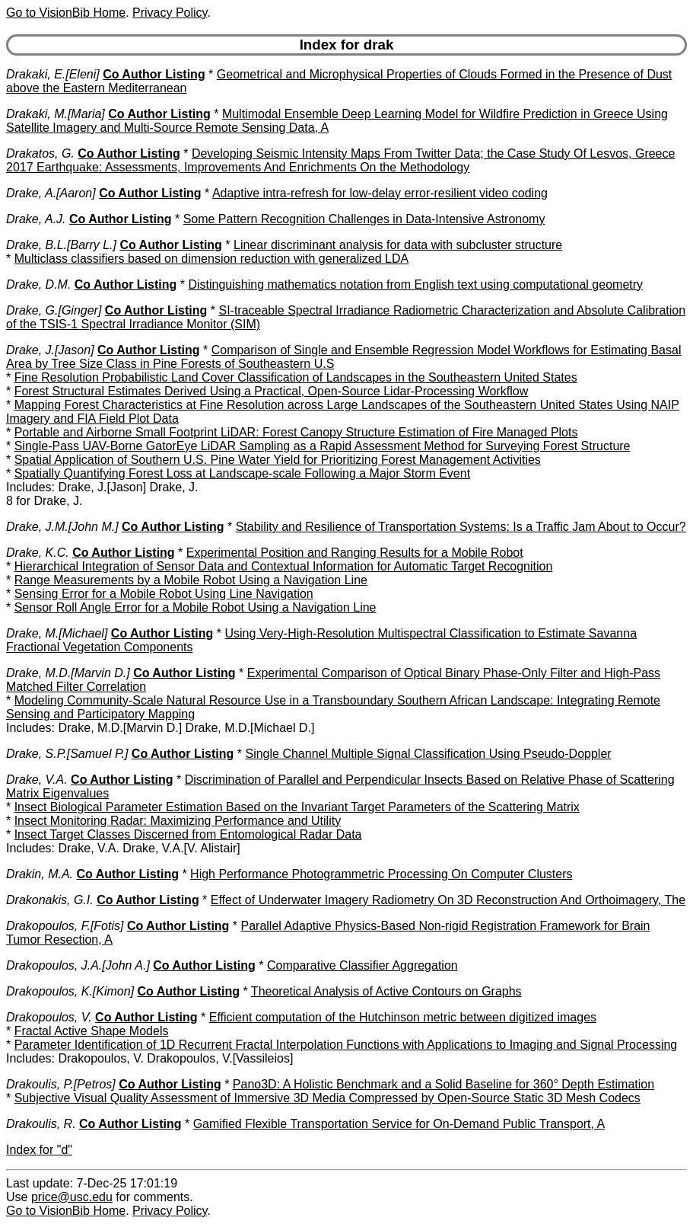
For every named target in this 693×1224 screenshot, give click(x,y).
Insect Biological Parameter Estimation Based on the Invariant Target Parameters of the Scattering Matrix (297, 807)
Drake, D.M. (38, 284)
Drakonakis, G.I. (50, 899)
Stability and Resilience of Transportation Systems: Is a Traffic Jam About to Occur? (461, 526)
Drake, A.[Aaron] (51, 193)
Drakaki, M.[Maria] (55, 113)
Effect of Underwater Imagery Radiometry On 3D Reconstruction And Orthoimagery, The (448, 899)
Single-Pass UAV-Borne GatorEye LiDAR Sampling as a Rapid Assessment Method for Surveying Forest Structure (322, 445)
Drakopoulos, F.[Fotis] (64, 925)
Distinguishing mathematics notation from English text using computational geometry (415, 284)
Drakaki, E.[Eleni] (53, 74)
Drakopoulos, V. (49, 1017)
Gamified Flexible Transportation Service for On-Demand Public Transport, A (399, 1123)
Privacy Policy (169, 12)
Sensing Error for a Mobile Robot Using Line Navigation (163, 593)
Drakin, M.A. (39, 874)
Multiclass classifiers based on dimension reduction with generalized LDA (211, 258)
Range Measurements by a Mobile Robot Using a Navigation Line (190, 580)
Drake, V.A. (37, 779)
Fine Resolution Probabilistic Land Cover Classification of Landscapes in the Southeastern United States (295, 377)
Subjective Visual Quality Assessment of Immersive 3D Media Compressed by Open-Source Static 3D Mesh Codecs (327, 1097)
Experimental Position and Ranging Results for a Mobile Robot (354, 552)
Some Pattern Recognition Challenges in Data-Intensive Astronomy (364, 219)
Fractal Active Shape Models (91, 1030)
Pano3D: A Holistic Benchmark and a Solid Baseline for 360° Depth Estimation (443, 1084)
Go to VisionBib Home (66, 12)
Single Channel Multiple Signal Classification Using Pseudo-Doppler (428, 753)
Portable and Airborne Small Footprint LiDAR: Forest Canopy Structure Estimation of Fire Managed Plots (296, 432)
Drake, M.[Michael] (56, 633)
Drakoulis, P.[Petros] (61, 1084)
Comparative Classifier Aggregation (362, 965)
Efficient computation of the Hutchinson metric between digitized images (402, 1017)
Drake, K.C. (37, 552)
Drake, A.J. (36, 219)
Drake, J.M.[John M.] (62, 526)
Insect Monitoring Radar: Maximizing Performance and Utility (178, 820)
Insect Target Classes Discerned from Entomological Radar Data (188, 834)
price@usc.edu (72, 1196)
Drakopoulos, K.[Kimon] (70, 991)
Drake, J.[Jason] (50, 350)
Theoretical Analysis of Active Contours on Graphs (386, 991)
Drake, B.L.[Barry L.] (61, 244)
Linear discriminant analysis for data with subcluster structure (398, 244)
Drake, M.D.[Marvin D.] (68, 672)
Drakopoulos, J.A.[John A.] (78, 965)
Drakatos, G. (40, 153)
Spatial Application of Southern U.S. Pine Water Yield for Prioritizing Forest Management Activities (277, 459)
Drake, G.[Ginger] (53, 310)
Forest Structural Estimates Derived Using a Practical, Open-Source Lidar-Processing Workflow (271, 391)
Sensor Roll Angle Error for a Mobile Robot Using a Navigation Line (195, 607)
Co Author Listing (154, 74)
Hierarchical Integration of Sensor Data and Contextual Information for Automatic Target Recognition (283, 566)
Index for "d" (39, 1149)
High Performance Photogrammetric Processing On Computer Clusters (381, 874)
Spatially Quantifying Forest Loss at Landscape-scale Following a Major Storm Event (242, 473)
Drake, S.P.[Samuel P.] (67, 753)
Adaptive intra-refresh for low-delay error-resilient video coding (380, 193)
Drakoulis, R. (41, 1123)
